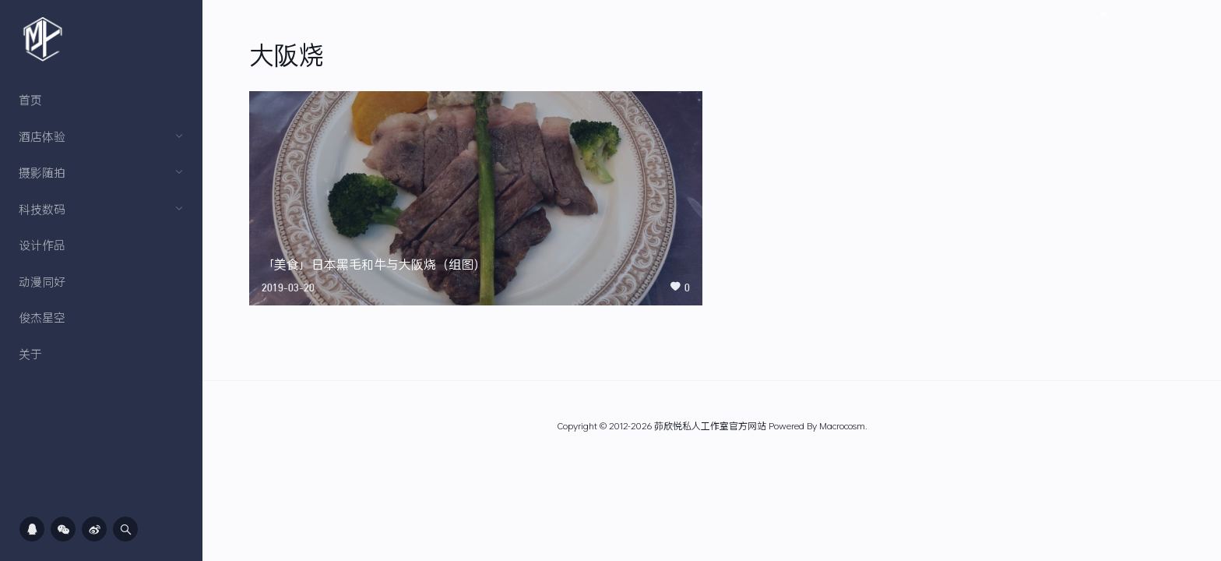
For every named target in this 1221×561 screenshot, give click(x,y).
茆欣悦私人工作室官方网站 (710, 425)
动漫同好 (42, 281)
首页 (30, 100)
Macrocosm (842, 425)
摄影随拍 (101, 172)
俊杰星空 (42, 317)
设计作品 (42, 244)
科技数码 (101, 209)
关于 (30, 354)
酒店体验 (101, 136)
